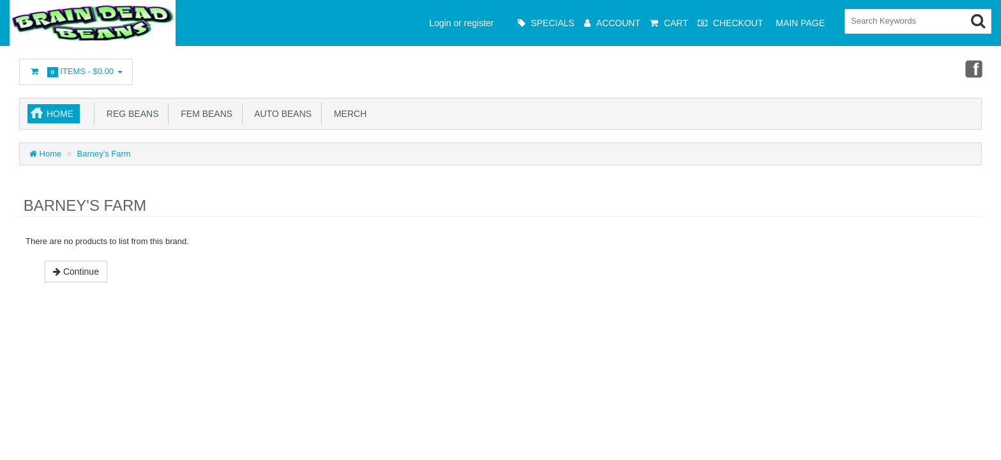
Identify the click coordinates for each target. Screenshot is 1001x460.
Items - (76, 71)
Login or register (461, 23)
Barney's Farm (104, 153)
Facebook (972, 68)
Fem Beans (204, 114)
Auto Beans (281, 114)
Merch (347, 114)
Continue (76, 271)
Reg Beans (130, 114)
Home (60, 114)
